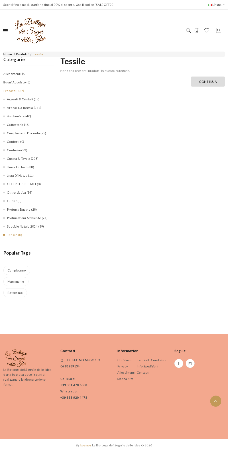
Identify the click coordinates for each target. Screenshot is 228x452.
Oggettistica (19, 192)
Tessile (38, 54)
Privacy (122, 366)
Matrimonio (16, 281)
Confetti (15, 141)
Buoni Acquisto (16, 82)
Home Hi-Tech (20, 167)
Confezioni (17, 150)
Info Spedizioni (147, 366)
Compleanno (17, 270)
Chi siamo (124, 360)
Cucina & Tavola (22, 158)
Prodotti (22, 54)
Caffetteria (18, 124)
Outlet (14, 201)
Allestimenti (14, 74)
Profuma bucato (22, 209)
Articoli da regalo (24, 108)
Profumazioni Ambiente (27, 218)
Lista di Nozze (20, 175)
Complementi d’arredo (26, 133)
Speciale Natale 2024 (25, 226)
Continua (208, 81)
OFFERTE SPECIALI (24, 184)
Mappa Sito (125, 379)
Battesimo (15, 292)
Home (7, 54)
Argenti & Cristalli (23, 99)
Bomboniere (19, 116)
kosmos (86, 445)
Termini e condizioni (151, 360)
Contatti (143, 372)
